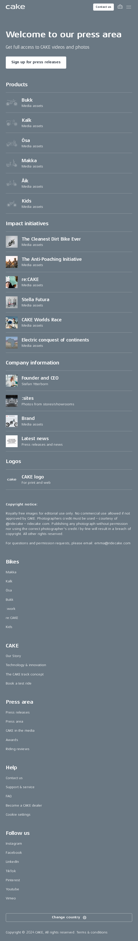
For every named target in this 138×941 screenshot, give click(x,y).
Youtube (12, 889)
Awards (12, 740)
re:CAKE (12, 618)
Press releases (18, 712)
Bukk (10, 600)
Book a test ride (18, 683)
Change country (69, 917)
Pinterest (13, 880)
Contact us (103, 7)
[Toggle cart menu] (120, 7)
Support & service (20, 787)
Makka (11, 572)
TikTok (11, 871)
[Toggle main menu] (128, 7)
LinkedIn (12, 862)
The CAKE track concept (25, 674)
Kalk (9, 581)
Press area (14, 721)
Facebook (14, 852)
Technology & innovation (26, 665)
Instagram (14, 843)
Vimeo (11, 898)
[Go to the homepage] (15, 7)
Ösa (9, 590)
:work (11, 609)
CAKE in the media (20, 730)
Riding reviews (17, 749)
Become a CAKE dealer (24, 805)
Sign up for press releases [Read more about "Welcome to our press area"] (36, 62)
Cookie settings (18, 814)
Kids (9, 627)
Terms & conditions (92, 932)
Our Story (13, 656)
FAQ (9, 796)
